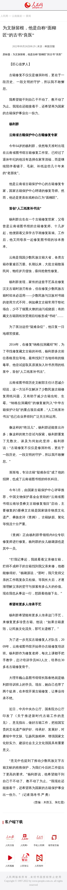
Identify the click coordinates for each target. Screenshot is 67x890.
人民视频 (10, 859)
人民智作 (39, 859)
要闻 (28, 16)
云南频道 (17, 16)
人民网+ (24, 839)
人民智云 (24, 859)
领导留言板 (54, 839)
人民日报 (10, 839)
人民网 (4, 16)
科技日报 (50, 46)
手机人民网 (39, 839)
